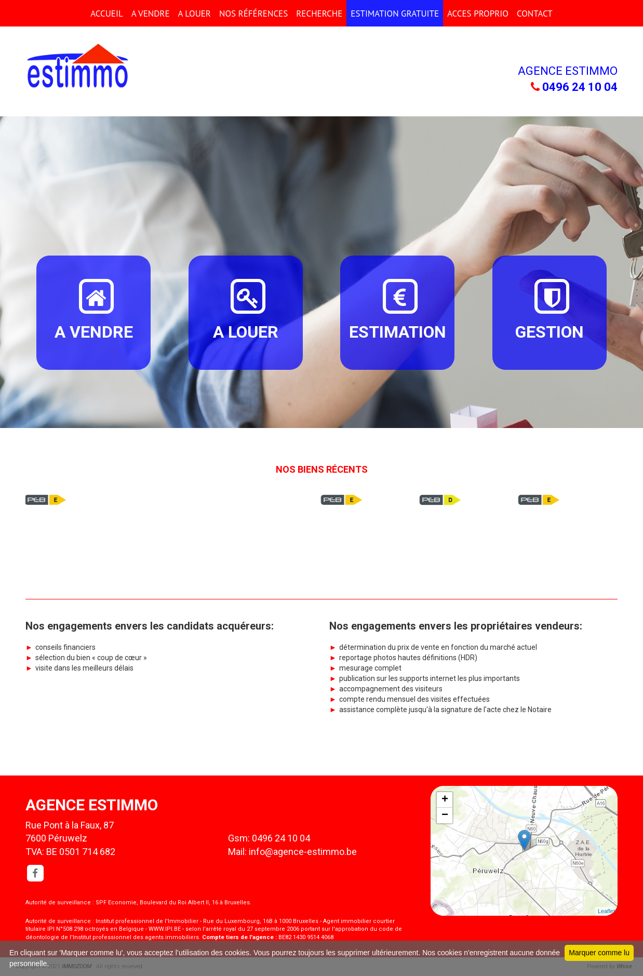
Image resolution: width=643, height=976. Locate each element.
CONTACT (535, 13)
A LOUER (194, 13)
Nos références (253, 13)
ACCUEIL (106, 13)
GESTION (549, 309)
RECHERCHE (319, 13)
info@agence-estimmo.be (303, 851)
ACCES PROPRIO (477, 13)
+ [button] (444, 800)
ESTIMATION (397, 309)
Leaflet (606, 911)
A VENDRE (150, 13)
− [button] (444, 815)
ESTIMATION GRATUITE (395, 13)
